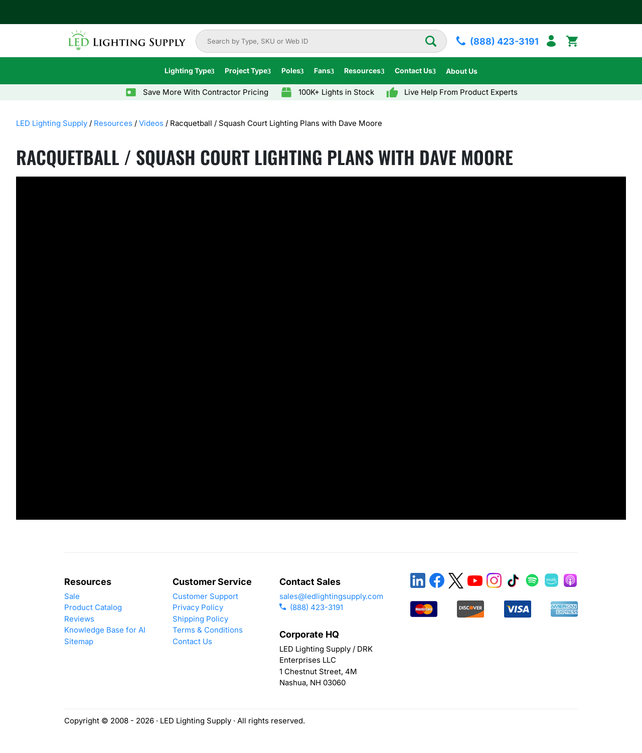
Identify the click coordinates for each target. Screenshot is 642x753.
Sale (72, 596)
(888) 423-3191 (311, 607)
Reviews (79, 619)
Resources (362, 70)
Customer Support (205, 596)
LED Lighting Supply (51, 123)
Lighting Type (188, 70)
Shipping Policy (200, 619)
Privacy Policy (198, 607)
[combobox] (315, 41)
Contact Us (413, 70)
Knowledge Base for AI (104, 630)
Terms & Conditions (208, 630)
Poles (290, 70)
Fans (322, 70)
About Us (461, 71)
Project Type (246, 70)
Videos (151, 123)
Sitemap (78, 641)
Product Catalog (93, 607)
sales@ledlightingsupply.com (331, 596)
